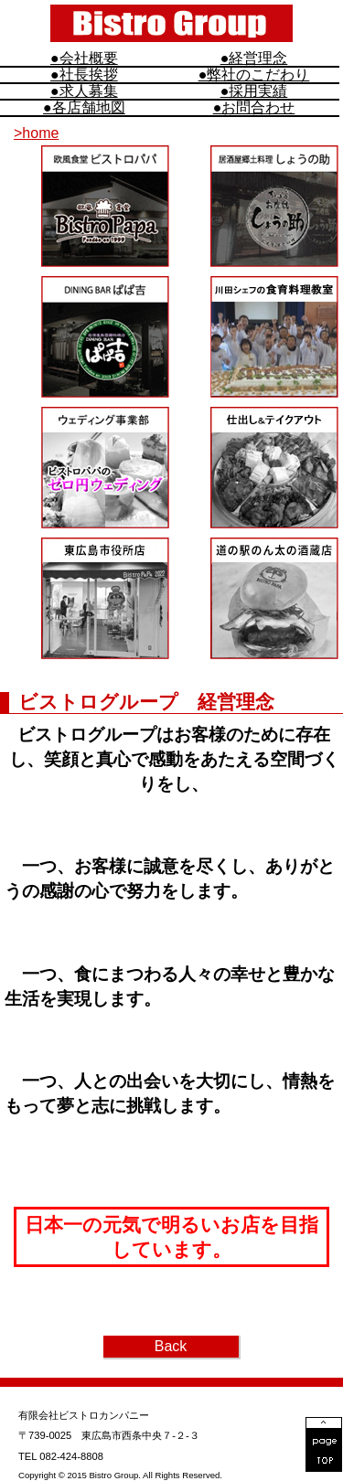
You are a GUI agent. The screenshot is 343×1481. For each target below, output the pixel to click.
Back (171, 1346)
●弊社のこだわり (254, 75)
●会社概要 (84, 58)
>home (36, 133)
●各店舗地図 (84, 108)
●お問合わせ (254, 108)
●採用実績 (254, 91)
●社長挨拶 (84, 75)
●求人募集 (84, 91)
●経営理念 (254, 58)
